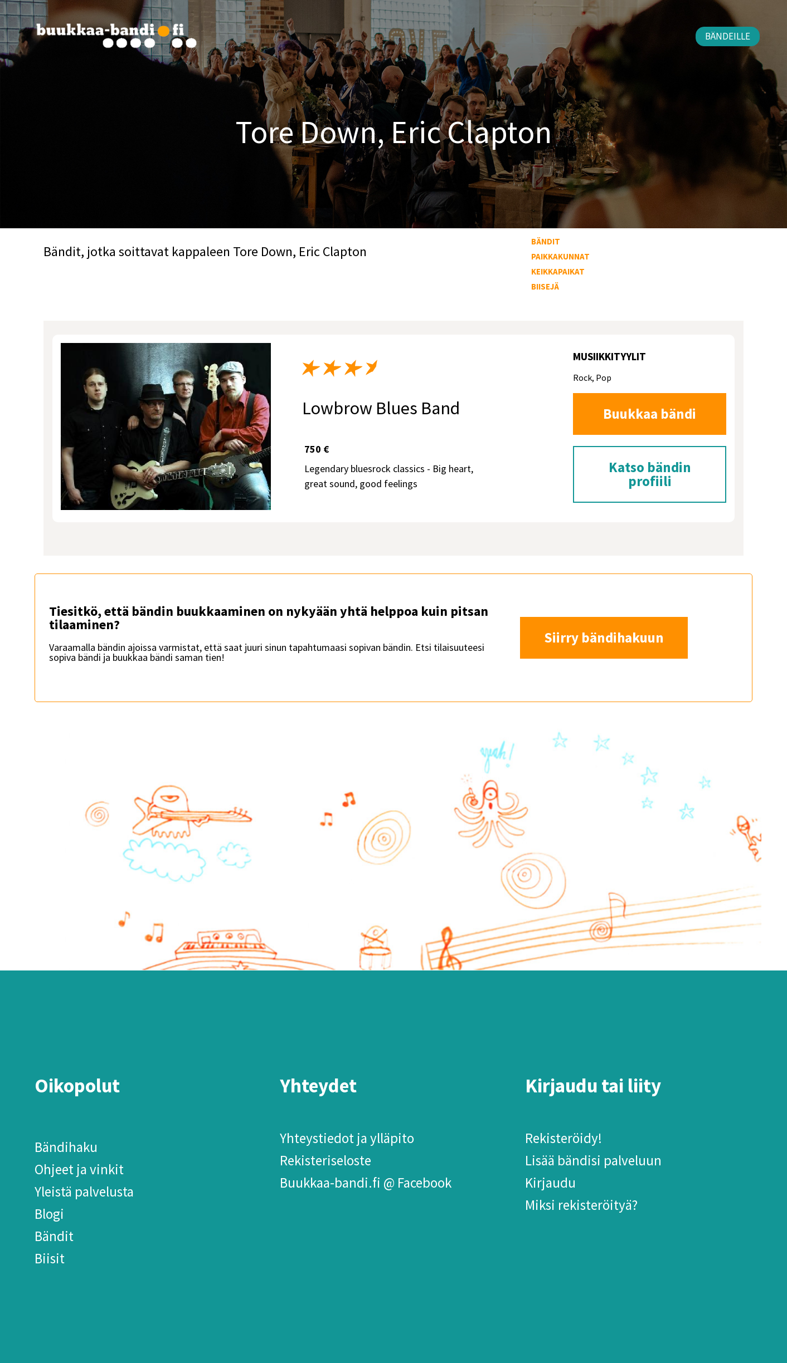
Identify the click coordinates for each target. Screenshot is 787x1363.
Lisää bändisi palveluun (593, 1160)
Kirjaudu (550, 1183)
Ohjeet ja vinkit (79, 1169)
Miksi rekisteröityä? (581, 1205)
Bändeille (727, 36)
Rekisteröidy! (563, 1138)
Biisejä (545, 286)
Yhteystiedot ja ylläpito (347, 1138)
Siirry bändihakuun (604, 637)
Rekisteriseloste (325, 1160)
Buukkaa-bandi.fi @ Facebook (365, 1183)
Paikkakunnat (560, 256)
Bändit (545, 241)
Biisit (50, 1258)
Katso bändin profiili (650, 474)
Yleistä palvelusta (84, 1191)
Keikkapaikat (558, 271)
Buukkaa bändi (649, 414)
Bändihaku (66, 1147)
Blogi (49, 1214)
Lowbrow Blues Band (381, 408)
